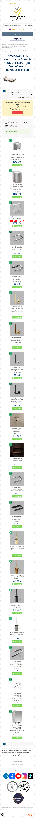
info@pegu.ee (8, 756)
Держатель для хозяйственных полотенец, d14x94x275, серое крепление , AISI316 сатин (17, 665)
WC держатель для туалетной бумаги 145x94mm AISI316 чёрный (17, 518)
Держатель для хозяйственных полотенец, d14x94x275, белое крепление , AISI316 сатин (17, 697)
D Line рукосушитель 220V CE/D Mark (17, 217)
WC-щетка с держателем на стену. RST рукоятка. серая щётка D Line (17, 634)
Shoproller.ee (30, 815)
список (27, 97)
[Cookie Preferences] (2, 814)
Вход (8, 3)
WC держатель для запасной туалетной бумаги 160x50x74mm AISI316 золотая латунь (17, 309)
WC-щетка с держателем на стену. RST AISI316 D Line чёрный (17, 605)
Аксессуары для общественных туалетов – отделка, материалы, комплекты (14, 47)
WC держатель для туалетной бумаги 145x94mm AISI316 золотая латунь (17, 431)
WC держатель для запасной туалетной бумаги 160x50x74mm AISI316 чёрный (17, 400)
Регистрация (13, 3)
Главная (4, 44)
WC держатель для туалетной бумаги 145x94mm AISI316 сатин (17, 489)
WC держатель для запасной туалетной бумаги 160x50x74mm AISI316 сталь (17, 370)
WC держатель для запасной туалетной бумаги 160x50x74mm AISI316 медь (17, 339)
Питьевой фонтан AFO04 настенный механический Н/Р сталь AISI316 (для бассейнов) (17, 157)
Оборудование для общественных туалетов (17, 44)
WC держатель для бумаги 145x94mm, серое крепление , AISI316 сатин (17, 279)
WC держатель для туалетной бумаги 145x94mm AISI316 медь (17, 460)
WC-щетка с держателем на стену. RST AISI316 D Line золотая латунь (17, 548)
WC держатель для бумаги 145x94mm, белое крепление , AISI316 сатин (17, 248)
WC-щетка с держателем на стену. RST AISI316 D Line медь (17, 577)
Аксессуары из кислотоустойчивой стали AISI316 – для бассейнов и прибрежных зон (15, 51)
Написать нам (17, 112)
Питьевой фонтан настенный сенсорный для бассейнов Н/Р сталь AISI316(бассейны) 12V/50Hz (17, 188)
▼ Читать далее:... (13, 131)
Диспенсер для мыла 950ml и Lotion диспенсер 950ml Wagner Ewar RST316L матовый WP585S (17, 729)
